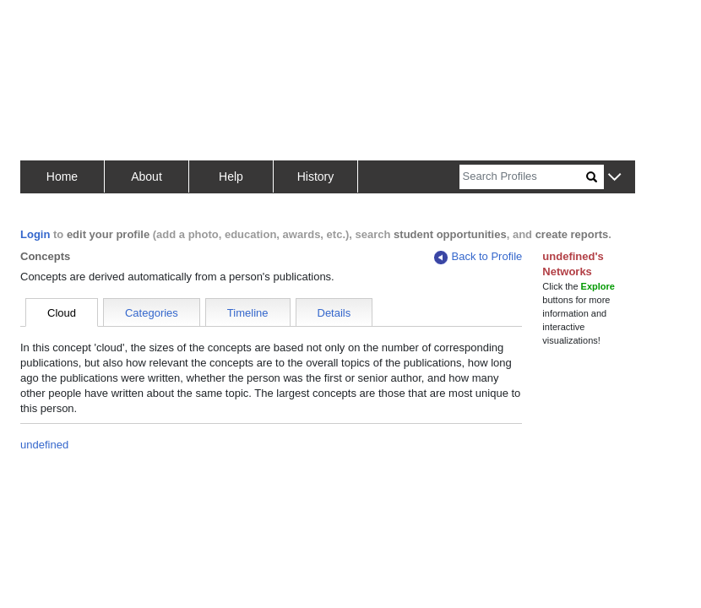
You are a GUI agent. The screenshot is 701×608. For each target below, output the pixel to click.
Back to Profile (478, 257)
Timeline (248, 313)
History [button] (315, 176)
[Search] (522, 177)
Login (35, 234)
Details (334, 313)
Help (231, 176)
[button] (614, 177)
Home (62, 176)
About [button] (146, 176)
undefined (44, 444)
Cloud (61, 313)
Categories (151, 313)
